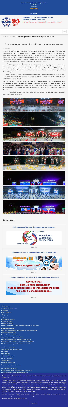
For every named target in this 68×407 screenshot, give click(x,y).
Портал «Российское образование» (10, 335)
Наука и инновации (6, 312)
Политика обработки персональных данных (14, 398)
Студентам (4, 317)
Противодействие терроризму (9, 368)
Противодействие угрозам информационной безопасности (16, 370)
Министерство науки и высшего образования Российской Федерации (19, 330)
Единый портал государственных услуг (11, 365)
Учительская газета (6, 360)
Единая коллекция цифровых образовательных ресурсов (16, 339)
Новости (34, 5)
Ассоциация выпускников (7, 319)
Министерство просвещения (8, 332)
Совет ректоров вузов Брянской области (11, 349)
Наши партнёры (5, 353)
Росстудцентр (4, 351)
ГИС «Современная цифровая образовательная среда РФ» (16, 344)
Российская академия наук (8, 362)
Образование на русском (7, 356)
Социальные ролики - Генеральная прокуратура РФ (14, 372)
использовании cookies (57, 376)
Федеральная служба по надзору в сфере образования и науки (17, 341)
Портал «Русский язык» (7, 358)
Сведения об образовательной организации (34, 3)
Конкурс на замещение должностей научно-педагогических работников (20, 325)
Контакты (34, 7)
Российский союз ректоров (8, 347)
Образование (4, 310)
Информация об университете (9, 308)
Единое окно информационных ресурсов (12, 337)
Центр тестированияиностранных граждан (7, 322)
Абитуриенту (4, 315)
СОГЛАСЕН (34, 403)
